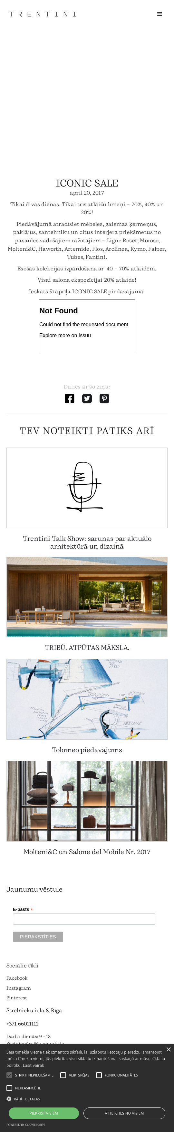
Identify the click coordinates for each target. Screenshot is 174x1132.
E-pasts (23, 909)
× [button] (168, 1049)
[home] (42, 14)
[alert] (87, 1088)
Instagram (18, 988)
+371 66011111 (22, 1024)
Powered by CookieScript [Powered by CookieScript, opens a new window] (25, 1125)
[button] (160, 14)
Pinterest (16, 998)
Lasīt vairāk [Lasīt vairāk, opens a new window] (33, 1065)
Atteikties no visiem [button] (124, 1113)
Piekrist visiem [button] (44, 1113)
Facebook (17, 978)
